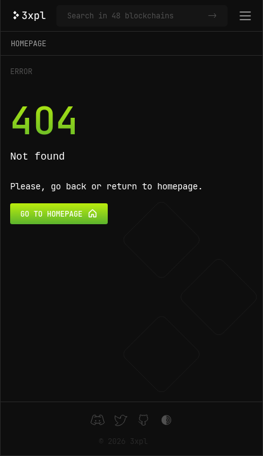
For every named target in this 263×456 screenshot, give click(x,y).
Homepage (28, 44)
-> (212, 16)
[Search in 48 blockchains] (135, 16)
